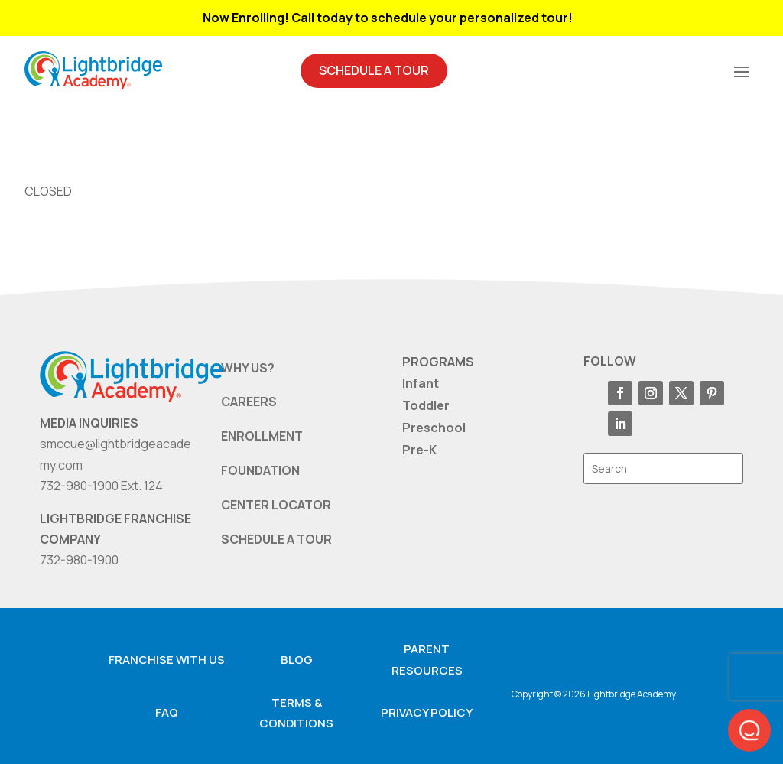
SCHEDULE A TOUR (276, 539)
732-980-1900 (79, 559)
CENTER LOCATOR (276, 504)
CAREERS (249, 401)
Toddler (426, 405)
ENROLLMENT (262, 436)
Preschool (434, 427)
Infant (420, 383)
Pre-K (419, 449)
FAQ (166, 712)
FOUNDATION (260, 470)
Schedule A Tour (374, 70)
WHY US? (248, 367)
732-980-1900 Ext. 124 (101, 485)
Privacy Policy (427, 712)
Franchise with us (167, 660)
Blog (297, 660)
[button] (749, 730)
